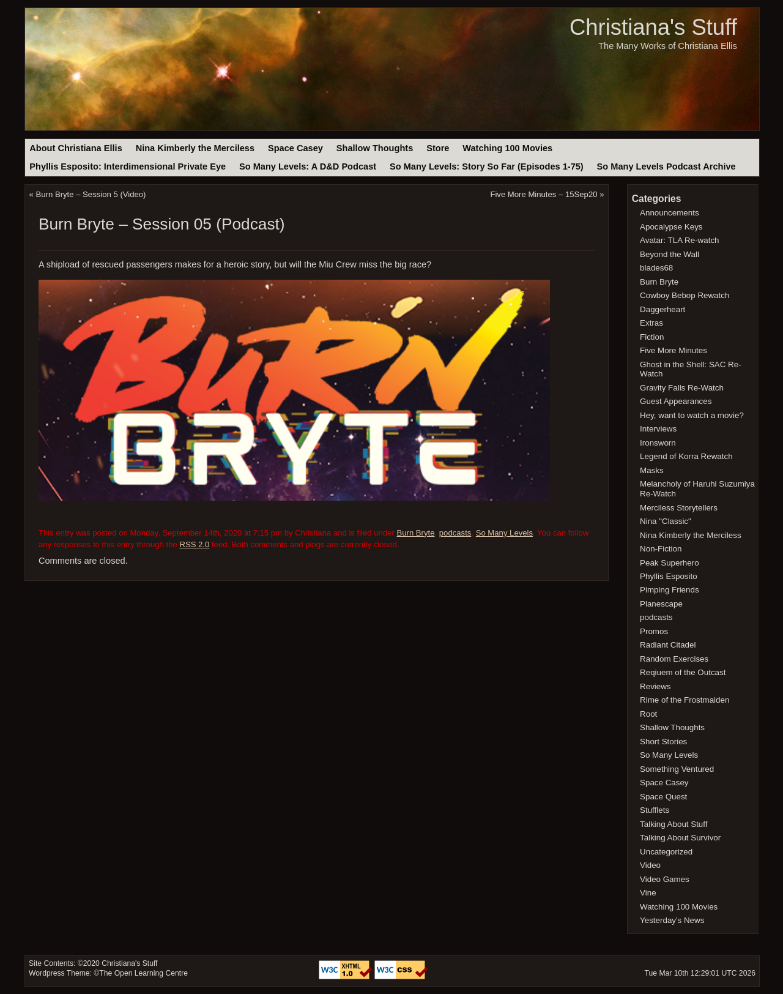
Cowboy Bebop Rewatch (684, 295)
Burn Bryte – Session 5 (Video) (91, 194)
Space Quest (663, 796)
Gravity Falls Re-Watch (682, 387)
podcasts (455, 532)
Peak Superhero (669, 562)
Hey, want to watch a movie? (692, 415)
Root (648, 714)
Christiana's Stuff (653, 27)
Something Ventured (677, 769)
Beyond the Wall (669, 254)
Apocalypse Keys (671, 226)
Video (650, 865)
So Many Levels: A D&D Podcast (307, 166)
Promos (654, 631)
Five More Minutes (673, 350)
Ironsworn (658, 442)
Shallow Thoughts (375, 148)
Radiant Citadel (668, 644)
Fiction (652, 337)
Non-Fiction (660, 548)
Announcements (669, 212)
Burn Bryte (416, 532)
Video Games (664, 879)
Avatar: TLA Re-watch (679, 240)
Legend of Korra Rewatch (686, 456)
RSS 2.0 (194, 544)
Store (437, 148)
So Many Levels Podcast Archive (666, 166)
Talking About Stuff (673, 824)
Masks (652, 470)
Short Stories (663, 741)
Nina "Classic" (665, 521)
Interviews (658, 428)
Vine (648, 892)
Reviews (655, 686)
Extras (651, 322)
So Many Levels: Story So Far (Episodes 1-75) (487, 166)
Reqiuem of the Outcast (682, 672)
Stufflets (654, 810)
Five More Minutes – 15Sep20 (543, 194)
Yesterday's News (672, 920)
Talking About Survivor (680, 837)
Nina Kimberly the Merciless (195, 148)
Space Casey (295, 148)
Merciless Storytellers (679, 507)
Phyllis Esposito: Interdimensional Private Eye (127, 166)
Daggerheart (662, 309)
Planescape (661, 603)
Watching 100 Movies (507, 148)
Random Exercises (674, 658)
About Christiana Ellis (75, 148)
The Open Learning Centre (143, 973)
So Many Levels (504, 532)
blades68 (656, 267)
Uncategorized (666, 851)
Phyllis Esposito (668, 576)
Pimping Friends (669, 589)
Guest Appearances (675, 401)
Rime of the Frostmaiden (684, 699)
